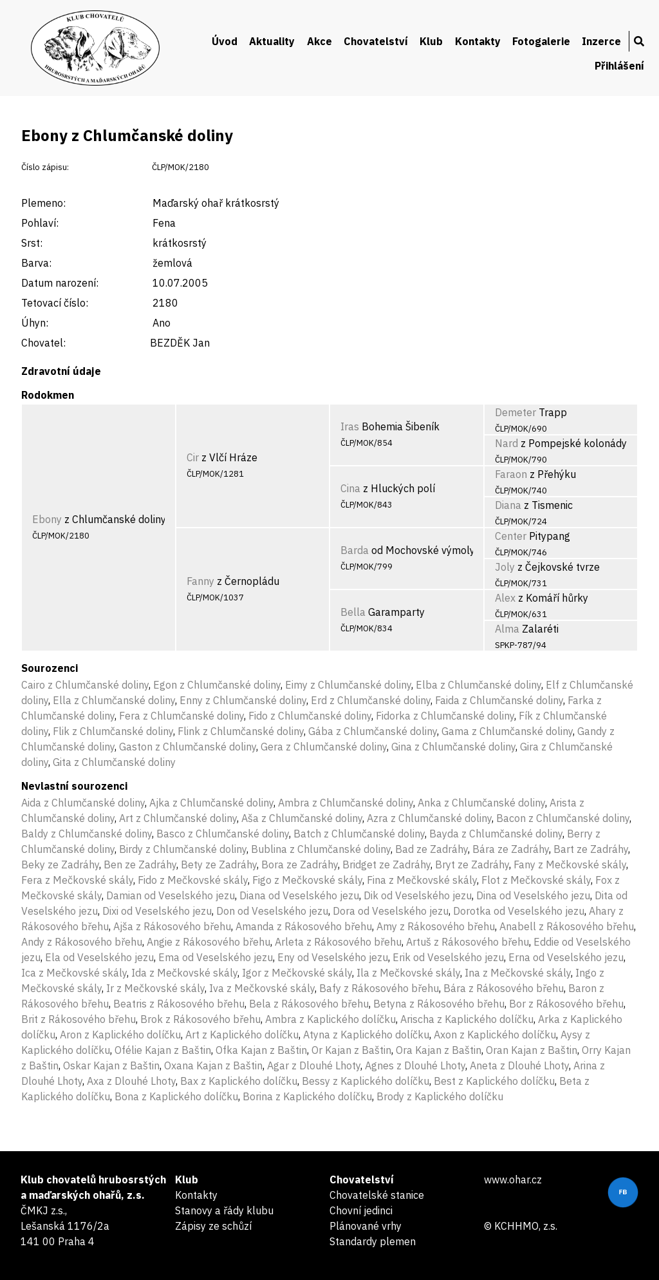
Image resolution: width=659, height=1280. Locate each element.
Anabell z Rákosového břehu (566, 926)
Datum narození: (59, 282)
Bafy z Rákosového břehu (379, 988)
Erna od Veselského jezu (566, 957)
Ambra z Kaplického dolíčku (330, 1019)
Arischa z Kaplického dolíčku (467, 1019)
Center (510, 536)
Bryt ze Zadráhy (472, 864)
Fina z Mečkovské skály (422, 880)
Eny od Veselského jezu (332, 957)
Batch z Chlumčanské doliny (359, 833)
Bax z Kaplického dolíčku (238, 1081)
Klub (431, 41)
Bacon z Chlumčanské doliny (562, 818)
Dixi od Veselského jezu (157, 910)
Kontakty (478, 41)
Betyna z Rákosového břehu (439, 1003)
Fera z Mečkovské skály (77, 880)
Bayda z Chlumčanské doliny (495, 833)
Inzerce (601, 41)
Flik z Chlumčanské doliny (113, 731)
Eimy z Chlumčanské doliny (348, 684)
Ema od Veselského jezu (215, 957)
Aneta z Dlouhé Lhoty (519, 1065)
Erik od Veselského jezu (448, 957)
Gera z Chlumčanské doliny (324, 746)
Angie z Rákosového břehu (208, 941)
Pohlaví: (40, 222)
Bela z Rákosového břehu (309, 1003)
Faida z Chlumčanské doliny (499, 700)
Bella (353, 612)
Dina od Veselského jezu (533, 895)
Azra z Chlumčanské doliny (429, 818)
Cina (350, 488)
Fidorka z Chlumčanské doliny (445, 715)
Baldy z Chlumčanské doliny (86, 833)
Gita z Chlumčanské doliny (114, 762)
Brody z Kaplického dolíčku (439, 1096)
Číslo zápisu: (45, 167)
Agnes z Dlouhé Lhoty (415, 1065)
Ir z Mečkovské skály (155, 988)
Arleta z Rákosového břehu (338, 941)
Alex (505, 597)
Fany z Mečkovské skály (570, 864)
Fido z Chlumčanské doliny (309, 715)
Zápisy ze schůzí (213, 1225)
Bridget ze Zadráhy (386, 864)
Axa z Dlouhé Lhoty (131, 1081)
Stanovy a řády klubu (224, 1210)
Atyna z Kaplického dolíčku (366, 1034)
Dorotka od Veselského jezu (518, 910)
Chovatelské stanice (377, 1195)
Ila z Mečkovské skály (408, 972)
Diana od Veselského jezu (299, 895)
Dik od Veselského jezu (418, 895)
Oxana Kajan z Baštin (213, 1065)
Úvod (224, 41)
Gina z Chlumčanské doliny (453, 746)
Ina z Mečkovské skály (518, 972)
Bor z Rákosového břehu (566, 1003)
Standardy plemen (373, 1241)
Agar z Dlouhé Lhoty (313, 1065)
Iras (349, 426)
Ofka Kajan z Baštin (261, 1050)
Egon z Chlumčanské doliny (217, 684)
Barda (354, 550)
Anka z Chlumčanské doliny (481, 802)
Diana (508, 505)
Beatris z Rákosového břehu (179, 1003)
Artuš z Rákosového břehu (467, 941)
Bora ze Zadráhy (299, 864)
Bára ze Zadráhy (510, 849)
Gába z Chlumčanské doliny (372, 731)
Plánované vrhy (366, 1225)
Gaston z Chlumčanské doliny (187, 746)
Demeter (515, 412)
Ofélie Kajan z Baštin (163, 1050)
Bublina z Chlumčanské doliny (321, 849)
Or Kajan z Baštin (351, 1050)
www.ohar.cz (513, 1179)
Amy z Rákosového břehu (435, 926)
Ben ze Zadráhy (140, 864)
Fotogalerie (541, 41)
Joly (505, 566)
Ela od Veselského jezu (99, 957)
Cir (193, 457)
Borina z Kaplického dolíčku (307, 1096)
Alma (507, 628)
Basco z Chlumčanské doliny (222, 833)
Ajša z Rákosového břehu (172, 926)
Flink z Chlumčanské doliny (241, 731)
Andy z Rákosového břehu (81, 941)
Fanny (200, 581)
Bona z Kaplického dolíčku (176, 1096)
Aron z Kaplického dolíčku (120, 1034)
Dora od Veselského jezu (391, 910)
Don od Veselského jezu (272, 910)
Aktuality (272, 41)
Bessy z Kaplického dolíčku (365, 1081)
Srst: (31, 242)
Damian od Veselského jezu (170, 895)
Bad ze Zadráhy (431, 849)
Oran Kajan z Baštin (531, 1050)
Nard (506, 443)
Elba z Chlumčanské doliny (478, 684)
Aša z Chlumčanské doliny (301, 818)
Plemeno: (43, 202)
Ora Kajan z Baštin (438, 1050)
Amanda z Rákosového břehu (304, 926)
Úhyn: (34, 322)
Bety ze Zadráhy (219, 864)
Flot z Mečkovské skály (536, 880)
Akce (319, 41)
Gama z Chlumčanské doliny (507, 731)
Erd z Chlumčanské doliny (371, 700)
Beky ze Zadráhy (60, 864)
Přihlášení (619, 65)
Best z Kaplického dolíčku (494, 1081)
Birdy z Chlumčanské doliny (182, 849)
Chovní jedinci (361, 1210)
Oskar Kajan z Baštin (111, 1065)
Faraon (511, 474)
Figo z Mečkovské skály (307, 880)
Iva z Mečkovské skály (262, 988)
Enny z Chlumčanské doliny (243, 700)
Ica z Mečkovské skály (74, 972)
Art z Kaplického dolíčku (242, 1034)
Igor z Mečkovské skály (297, 972)
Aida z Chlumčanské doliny (83, 802)
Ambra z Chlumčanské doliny (345, 802)
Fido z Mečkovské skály (193, 880)
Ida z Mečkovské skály (184, 972)
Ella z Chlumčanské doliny (114, 700)
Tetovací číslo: (54, 302)
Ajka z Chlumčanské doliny (211, 802)
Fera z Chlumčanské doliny (181, 715)
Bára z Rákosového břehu (503, 988)
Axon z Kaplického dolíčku (495, 1034)
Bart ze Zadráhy (590, 849)
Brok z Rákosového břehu (200, 1019)
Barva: (36, 262)
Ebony (47, 519)
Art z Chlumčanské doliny (178, 818)
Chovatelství (376, 41)
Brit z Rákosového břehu (78, 1019)
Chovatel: (43, 342)
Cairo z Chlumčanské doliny (85, 684)
